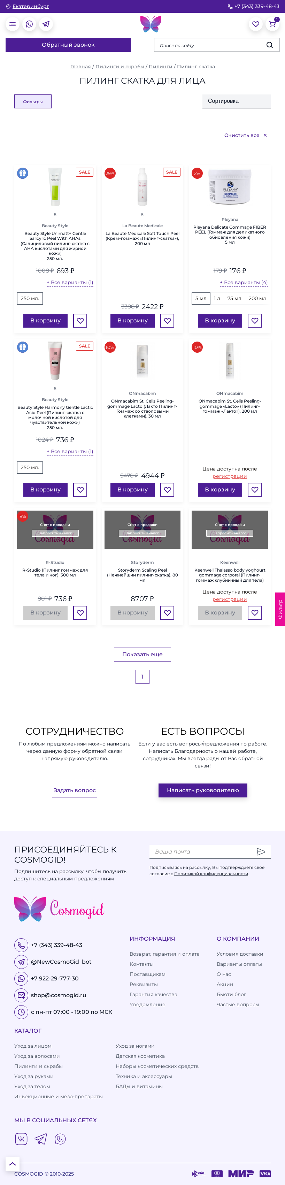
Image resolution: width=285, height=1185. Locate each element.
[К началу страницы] (13, 1164)
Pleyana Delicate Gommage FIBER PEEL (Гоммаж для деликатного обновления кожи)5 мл (229, 235)
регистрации (230, 476)
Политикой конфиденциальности (211, 873)
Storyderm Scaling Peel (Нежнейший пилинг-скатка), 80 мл (142, 575)
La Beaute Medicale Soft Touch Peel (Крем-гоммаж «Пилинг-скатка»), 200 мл (142, 238)
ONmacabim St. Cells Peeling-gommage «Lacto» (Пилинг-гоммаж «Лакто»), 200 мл (230, 406)
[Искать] (269, 45)
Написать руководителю (203, 790)
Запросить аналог (55, 533)
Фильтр (280, 609)
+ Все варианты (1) (70, 282)
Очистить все (246, 135)
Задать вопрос (75, 790)
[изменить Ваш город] (27, 6)
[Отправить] (261, 852)
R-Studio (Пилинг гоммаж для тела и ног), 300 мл (55, 573)
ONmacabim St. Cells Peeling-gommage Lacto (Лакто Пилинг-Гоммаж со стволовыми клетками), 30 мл (142, 409)
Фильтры (33, 101)
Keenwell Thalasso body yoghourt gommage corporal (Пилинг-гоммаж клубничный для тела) (229, 575)
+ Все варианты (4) (244, 282)
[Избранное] (80, 321)
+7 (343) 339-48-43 (253, 6)
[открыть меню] (13, 24)
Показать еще (142, 654)
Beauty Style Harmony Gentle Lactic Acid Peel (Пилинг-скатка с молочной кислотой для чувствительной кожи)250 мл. (55, 417)
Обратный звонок (68, 44)
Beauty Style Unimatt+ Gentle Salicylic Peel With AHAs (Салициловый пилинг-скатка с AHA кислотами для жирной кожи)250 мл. (55, 246)
